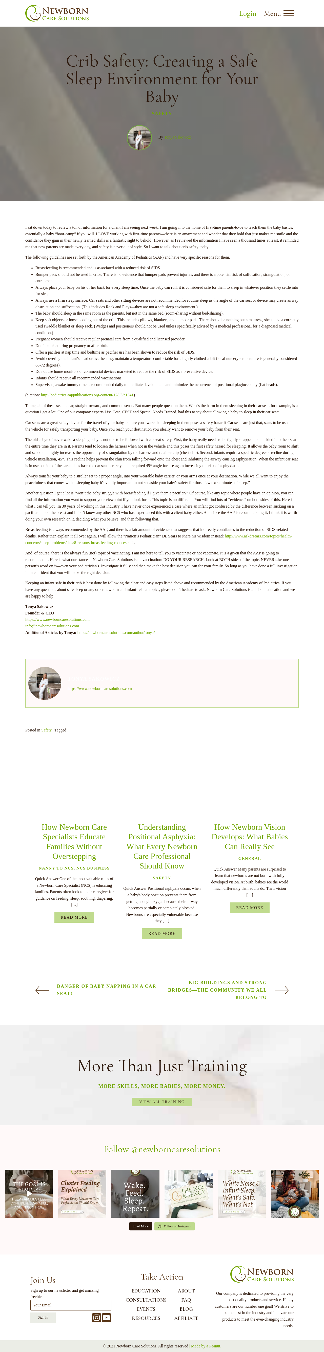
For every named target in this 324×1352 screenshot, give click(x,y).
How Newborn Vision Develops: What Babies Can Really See (250, 836)
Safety (162, 113)
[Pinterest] (78, 775)
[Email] (54, 775)
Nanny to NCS (56, 868)
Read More (74, 917)
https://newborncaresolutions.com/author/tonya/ (116, 632)
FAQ (186, 1300)
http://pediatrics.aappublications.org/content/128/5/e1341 (87, 395)
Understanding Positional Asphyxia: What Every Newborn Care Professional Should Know (162, 846)
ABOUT (186, 1291)
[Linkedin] (66, 775)
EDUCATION (146, 1291)
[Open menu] (289, 13)
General (249, 858)
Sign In (43, 1317)
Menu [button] (272, 13)
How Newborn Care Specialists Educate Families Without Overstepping (74, 841)
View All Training (162, 1101)
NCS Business (93, 868)
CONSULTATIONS (146, 1300)
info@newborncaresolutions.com (52, 626)
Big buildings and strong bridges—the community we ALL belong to (217, 990)
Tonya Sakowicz (177, 137)
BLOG (186, 1309)
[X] (29, 775)
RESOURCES (146, 1318)
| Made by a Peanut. (205, 1346)
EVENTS (146, 1309)
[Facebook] (41, 775)
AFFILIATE (186, 1318)
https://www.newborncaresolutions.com (57, 619)
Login (247, 13)
